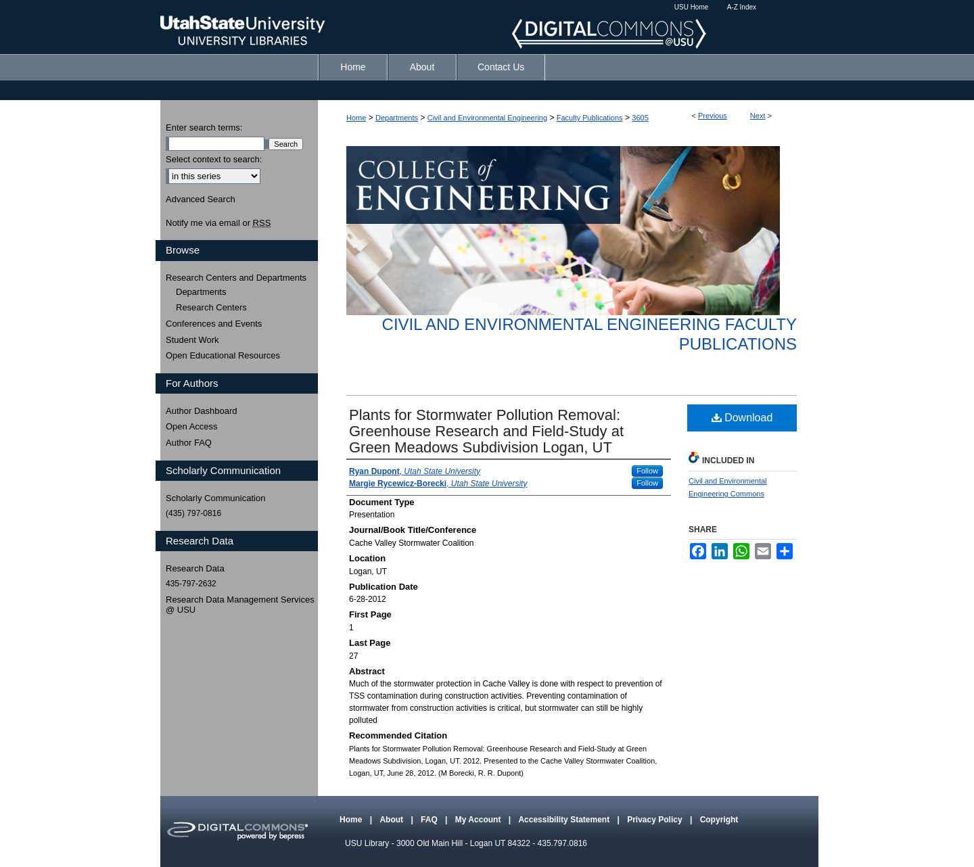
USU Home (691, 7)
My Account (479, 819)
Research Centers (211, 307)
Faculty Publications (590, 118)
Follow (647, 471)
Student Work (192, 340)
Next (758, 116)
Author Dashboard (201, 411)
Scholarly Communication (215, 498)
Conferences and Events (214, 324)
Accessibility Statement (564, 819)
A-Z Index (741, 7)
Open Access (192, 426)
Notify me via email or (218, 223)
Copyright (719, 819)
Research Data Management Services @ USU (240, 604)
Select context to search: (214, 159)
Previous (712, 116)
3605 (640, 118)
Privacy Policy (656, 819)
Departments (396, 118)
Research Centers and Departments (236, 278)
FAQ (430, 819)
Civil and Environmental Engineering (487, 118)
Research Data (195, 568)
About (392, 819)
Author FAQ (189, 443)
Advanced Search (200, 199)
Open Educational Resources (223, 355)
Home (356, 118)
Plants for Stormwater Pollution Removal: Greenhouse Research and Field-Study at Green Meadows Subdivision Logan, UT (486, 431)
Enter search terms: (204, 127)
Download (742, 417)
